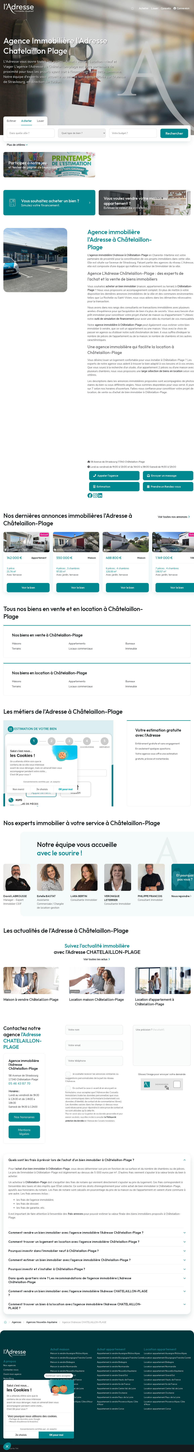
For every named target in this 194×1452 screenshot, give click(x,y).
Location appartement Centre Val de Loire (163, 1388)
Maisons (16, 643)
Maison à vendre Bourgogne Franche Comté (71, 1357)
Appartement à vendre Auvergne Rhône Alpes (118, 1353)
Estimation (101, 486)
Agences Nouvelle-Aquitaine (41, 1322)
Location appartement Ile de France (160, 1384)
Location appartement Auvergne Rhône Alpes (165, 1353)
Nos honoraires (24, 1117)
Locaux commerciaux (81, 648)
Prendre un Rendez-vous (164, 486)
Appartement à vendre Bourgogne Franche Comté (120, 1357)
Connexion (181, 8)
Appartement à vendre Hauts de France (115, 1379)
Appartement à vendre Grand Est (112, 1375)
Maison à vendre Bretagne (62, 1362)
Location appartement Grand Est (159, 1375)
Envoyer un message (161, 475)
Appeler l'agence (105, 475)
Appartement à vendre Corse (110, 1408)
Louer (154, 8)
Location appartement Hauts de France (162, 1379)
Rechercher (174, 133)
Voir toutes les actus (97, 959)
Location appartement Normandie (160, 1366)
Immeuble (131, 648)
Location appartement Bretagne (159, 1362)
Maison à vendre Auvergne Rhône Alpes (69, 1353)
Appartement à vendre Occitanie (112, 1393)
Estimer (11, 120)
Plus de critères (17, 145)
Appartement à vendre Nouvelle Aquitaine (116, 1371)
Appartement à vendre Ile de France (113, 1384)
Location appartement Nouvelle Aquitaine (163, 1371)
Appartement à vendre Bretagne (112, 1362)
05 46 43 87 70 (19, 1083)
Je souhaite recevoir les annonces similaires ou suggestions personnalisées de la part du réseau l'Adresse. (92, 1078)
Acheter (144, 8)
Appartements (77, 643)
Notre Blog (8, 1378)
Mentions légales (24, 1132)
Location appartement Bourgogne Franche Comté (167, 1357)
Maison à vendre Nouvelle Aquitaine (67, 1371)
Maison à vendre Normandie (63, 1366)
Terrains (16, 648)
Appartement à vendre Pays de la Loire (115, 1397)
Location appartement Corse (157, 1408)
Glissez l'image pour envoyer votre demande (162, 1074)
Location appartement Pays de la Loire (162, 1397)
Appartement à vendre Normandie (113, 1366)
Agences (16, 1322)
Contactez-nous (10, 1369)
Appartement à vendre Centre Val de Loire (116, 1388)
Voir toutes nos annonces (174, 517)
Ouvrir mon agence (12, 1374)
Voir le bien (28, 587)
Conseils (166, 8)
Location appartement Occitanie (159, 1393)
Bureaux (130, 643)
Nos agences (9, 1365)
